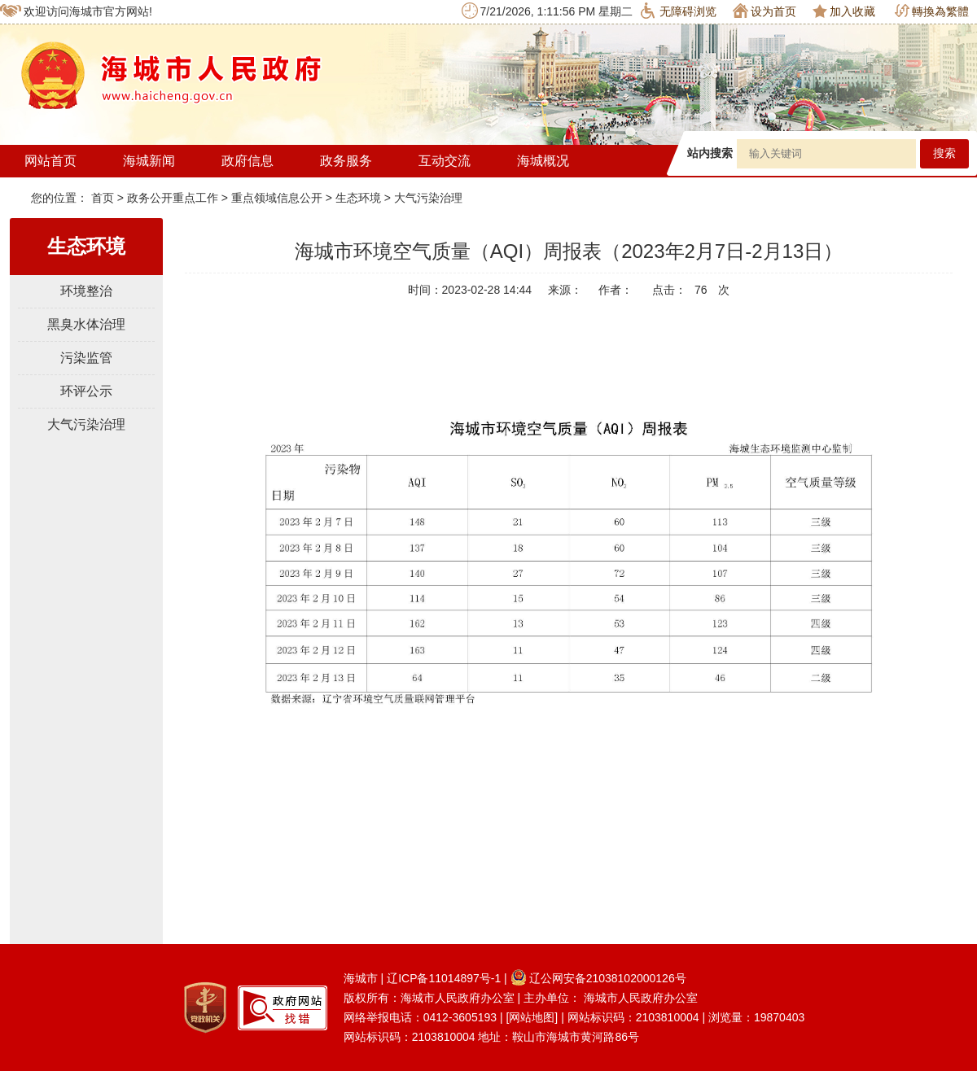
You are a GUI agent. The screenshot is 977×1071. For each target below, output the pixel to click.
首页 (104, 197)
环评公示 (86, 391)
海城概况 (543, 161)
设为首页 (764, 10)
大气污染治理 (428, 197)
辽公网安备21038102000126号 (598, 978)
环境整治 (86, 291)
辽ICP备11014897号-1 (444, 978)
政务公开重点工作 (172, 197)
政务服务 (346, 161)
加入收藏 (844, 11)
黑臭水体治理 (86, 324)
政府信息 (247, 161)
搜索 (944, 153)
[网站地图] (532, 1017)
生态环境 (358, 197)
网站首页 (50, 161)
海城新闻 (149, 161)
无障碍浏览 (678, 10)
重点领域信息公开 (276, 197)
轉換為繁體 (932, 11)
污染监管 (86, 358)
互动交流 (444, 161)
